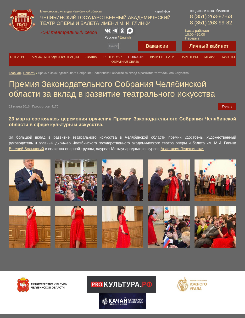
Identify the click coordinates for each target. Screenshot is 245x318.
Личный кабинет (208, 46)
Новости (136, 57)
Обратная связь (125, 61)
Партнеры (189, 57)
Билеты (228, 57)
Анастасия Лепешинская (182, 149)
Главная (15, 73)
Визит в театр (162, 57)
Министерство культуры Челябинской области (71, 11)
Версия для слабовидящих (128, 46)
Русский (111, 37)
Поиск (113, 46)
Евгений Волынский (26, 149)
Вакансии (157, 46)
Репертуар (113, 57)
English (125, 37)
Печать (227, 106)
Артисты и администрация (55, 57)
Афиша (91, 57)
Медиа (209, 57)
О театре (17, 57)
